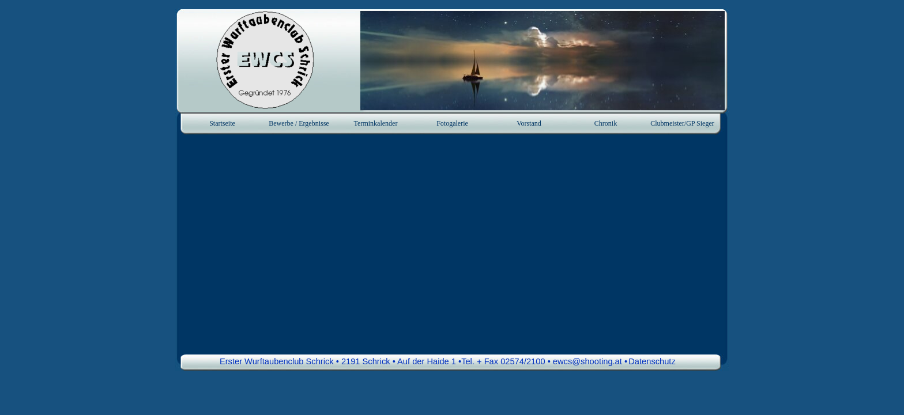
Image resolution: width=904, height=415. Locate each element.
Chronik (605, 123)
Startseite (222, 123)
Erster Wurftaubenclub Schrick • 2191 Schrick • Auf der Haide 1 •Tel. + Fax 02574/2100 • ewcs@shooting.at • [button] (423, 361)
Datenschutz (651, 361)
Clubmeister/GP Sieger (682, 123)
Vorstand (529, 123)
